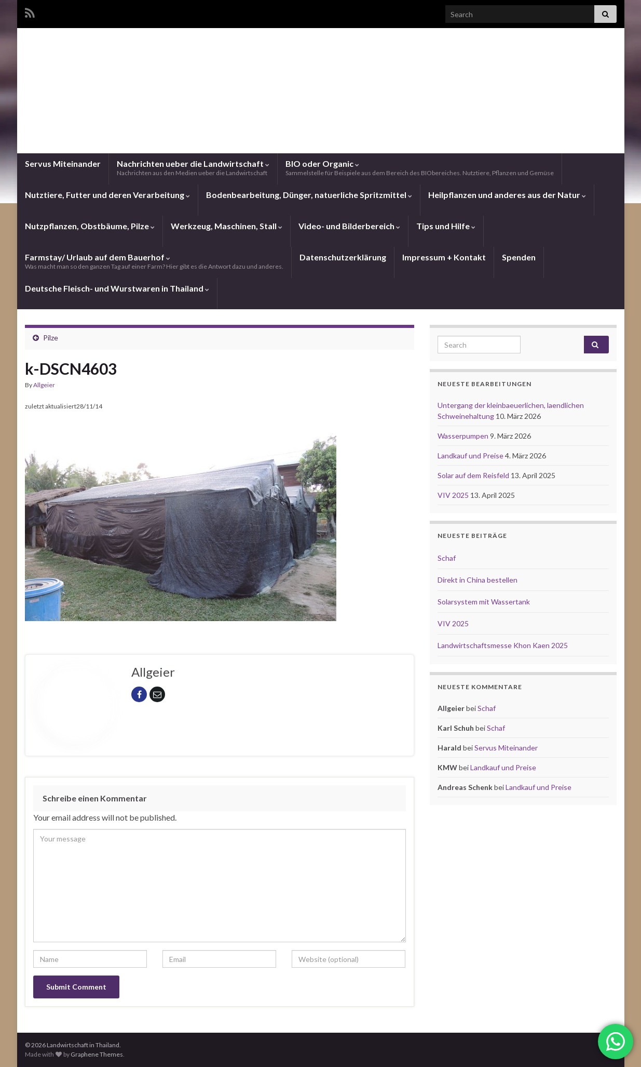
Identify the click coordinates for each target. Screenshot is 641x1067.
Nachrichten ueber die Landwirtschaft (193, 168)
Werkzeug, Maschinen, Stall (226, 226)
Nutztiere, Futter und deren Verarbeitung (107, 195)
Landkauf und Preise (471, 455)
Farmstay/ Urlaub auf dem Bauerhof (154, 261)
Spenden (519, 257)
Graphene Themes (97, 1054)
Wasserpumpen (464, 435)
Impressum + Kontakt (444, 257)
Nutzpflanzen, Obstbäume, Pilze (90, 226)
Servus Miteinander (63, 163)
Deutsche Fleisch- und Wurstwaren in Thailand (117, 288)
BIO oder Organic (419, 168)
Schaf (447, 558)
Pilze (50, 337)
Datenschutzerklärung (342, 257)
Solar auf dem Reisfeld (474, 475)
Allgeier (44, 385)
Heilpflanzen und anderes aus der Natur (507, 195)
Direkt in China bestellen (477, 579)
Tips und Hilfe (445, 226)
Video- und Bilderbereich (349, 226)
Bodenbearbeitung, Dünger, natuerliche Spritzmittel (309, 195)
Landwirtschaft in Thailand (321, 111)
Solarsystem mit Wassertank (484, 601)
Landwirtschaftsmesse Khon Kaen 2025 (503, 645)
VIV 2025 (454, 495)
